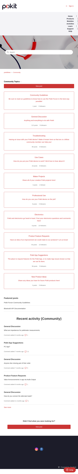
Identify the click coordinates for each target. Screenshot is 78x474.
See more (7, 407)
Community (17, 72)
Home (70, 16)
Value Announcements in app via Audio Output (20, 379)
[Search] (39, 52)
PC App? (7, 347)
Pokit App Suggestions (13, 343)
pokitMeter (7, 72)
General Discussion (12, 326)
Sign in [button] (71, 6)
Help (70, 31)
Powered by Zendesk (68, 467)
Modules (70, 21)
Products (70, 19)
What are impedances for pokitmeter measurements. (22, 330)
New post (39, 86)
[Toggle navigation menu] (66, 6)
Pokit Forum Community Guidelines (17, 303)
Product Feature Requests (15, 376)
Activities (70, 24)
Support (70, 29)
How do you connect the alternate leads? (18, 396)
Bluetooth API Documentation (15, 308)
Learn (70, 26)
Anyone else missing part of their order (17, 363)
